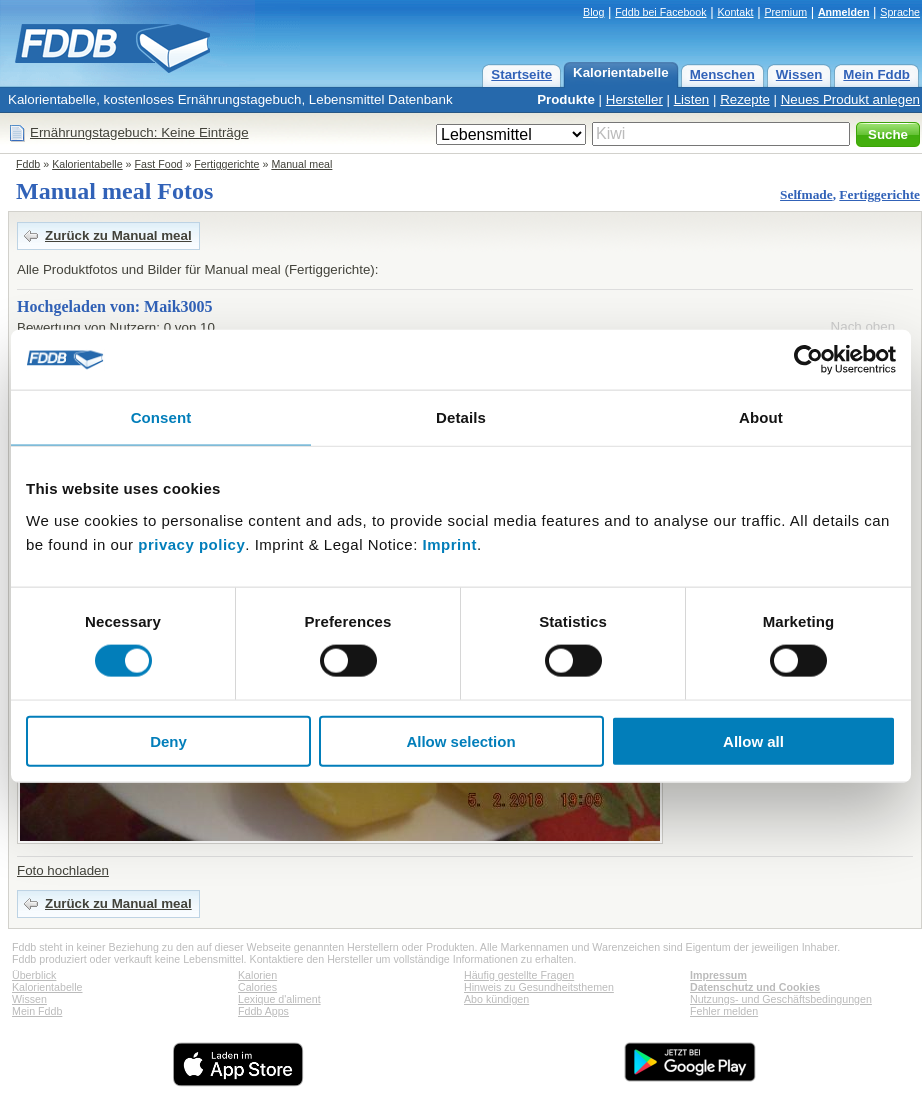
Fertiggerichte (226, 164)
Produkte (566, 99)
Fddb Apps (263, 1011)
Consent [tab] (161, 417)
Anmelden (844, 12)
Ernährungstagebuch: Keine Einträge (139, 132)
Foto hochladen (63, 870)
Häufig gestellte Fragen (519, 975)
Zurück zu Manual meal (118, 235)
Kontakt (735, 12)
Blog (593, 12)
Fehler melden (724, 1011)
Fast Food (159, 164)
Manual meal (301, 164)
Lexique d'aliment (279, 999)
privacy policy (191, 543)
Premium (785, 12)
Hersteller (634, 99)
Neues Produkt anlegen (850, 99)
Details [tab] (461, 417)
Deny (168, 740)
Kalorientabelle (621, 72)
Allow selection (460, 740)
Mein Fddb (876, 74)
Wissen (799, 74)
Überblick (34, 975)
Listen (692, 99)
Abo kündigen (496, 999)
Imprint (450, 543)
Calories (257, 987)
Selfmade (806, 194)
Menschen (722, 74)
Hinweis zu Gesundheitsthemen (539, 987)
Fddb (28, 164)
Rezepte (745, 99)
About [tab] (761, 417)
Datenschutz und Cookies (755, 987)
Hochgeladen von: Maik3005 (115, 306)
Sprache (900, 12)
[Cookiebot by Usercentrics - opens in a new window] (808, 360)
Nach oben (863, 326)
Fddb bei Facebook (660, 12)
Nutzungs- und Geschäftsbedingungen (781, 999)
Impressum (718, 975)
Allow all (753, 740)
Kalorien (257, 975)
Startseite (521, 74)
